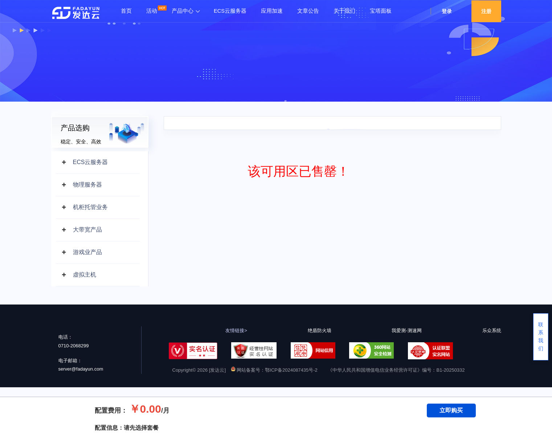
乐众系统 (491, 330)
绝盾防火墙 (319, 330)
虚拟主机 (84, 274)
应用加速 (272, 11)
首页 (126, 11)
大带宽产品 (87, 229)
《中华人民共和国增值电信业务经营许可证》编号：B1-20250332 (396, 370)
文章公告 (308, 11)
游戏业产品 (87, 252)
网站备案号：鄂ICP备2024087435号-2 (274, 370)
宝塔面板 (381, 11)
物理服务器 (87, 184)
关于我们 (344, 11)
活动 (151, 11)
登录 (447, 11)
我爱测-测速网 (406, 330)
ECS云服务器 (230, 11)
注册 (486, 11)
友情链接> (236, 330)
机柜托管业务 (90, 207)
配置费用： (111, 410)
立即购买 (451, 410)
